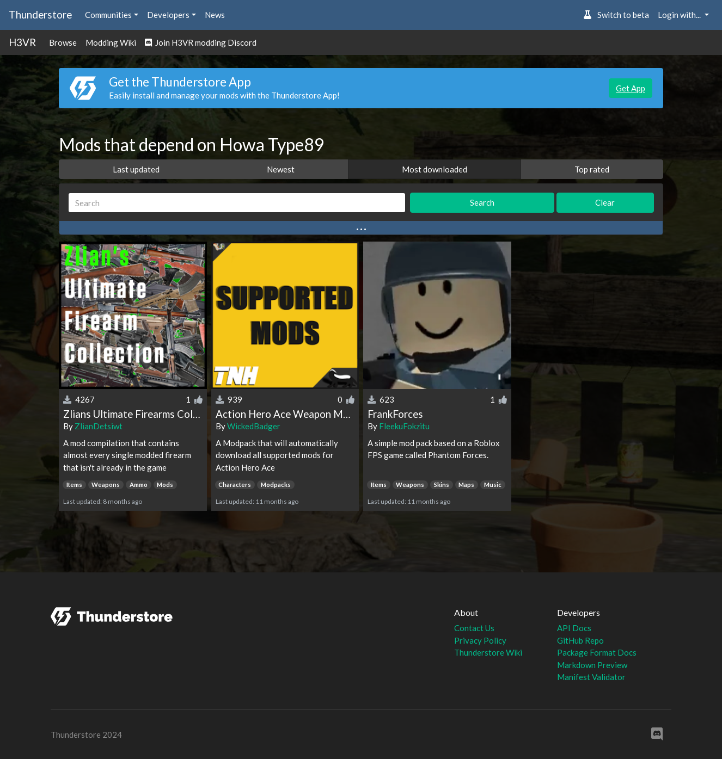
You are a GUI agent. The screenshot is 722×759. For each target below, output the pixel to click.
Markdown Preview (592, 665)
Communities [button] (108, 15)
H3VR (22, 42)
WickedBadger (253, 426)
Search (482, 202)
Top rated (591, 169)
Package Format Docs (597, 652)
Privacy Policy (480, 640)
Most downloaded (434, 169)
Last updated (136, 169)
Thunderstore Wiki (488, 652)
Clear (605, 202)
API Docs (574, 628)
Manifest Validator (591, 677)
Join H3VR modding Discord (200, 42)
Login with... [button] (680, 15)
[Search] (237, 203)
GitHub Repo (580, 640)
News (215, 15)
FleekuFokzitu (404, 426)
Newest (281, 169)
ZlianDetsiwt (99, 426)
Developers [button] (168, 15)
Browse (63, 42)
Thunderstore (40, 14)
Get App (630, 88)
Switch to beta (616, 15)
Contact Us (474, 628)
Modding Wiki (110, 42)
